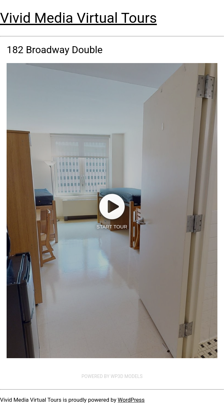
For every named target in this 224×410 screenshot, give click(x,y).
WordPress (131, 399)
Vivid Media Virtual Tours (78, 18)
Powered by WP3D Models (112, 376)
